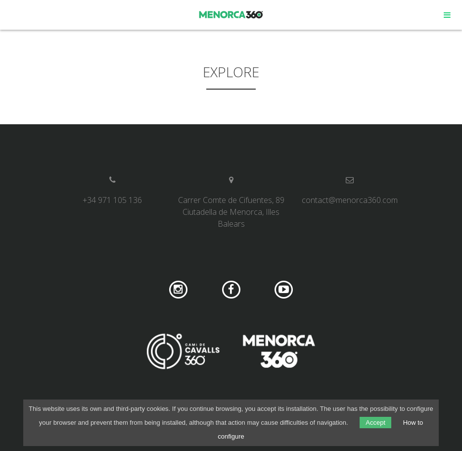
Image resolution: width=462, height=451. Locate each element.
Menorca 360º (231, 15)
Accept (375, 422)
